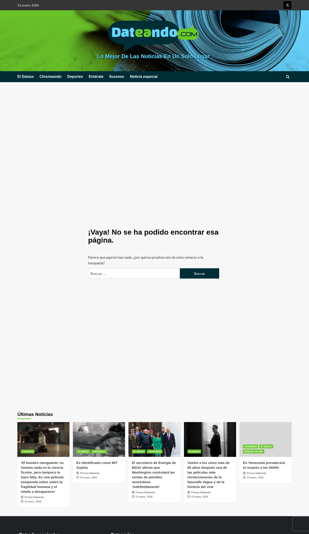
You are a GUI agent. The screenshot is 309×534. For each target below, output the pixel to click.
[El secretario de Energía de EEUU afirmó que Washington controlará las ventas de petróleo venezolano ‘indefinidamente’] (154, 439)
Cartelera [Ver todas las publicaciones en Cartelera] (27, 451)
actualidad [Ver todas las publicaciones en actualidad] (250, 446)
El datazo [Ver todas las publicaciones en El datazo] (83, 451)
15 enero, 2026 (32, 501)
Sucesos (116, 77)
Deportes (75, 77)
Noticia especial (143, 77)
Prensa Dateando (34, 497)
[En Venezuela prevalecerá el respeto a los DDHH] (266, 439)
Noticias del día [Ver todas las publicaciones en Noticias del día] (253, 451)
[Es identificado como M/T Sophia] (99, 439)
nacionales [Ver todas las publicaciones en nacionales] (99, 451)
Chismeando (50, 77)
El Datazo (25, 77)
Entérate (96, 77)
